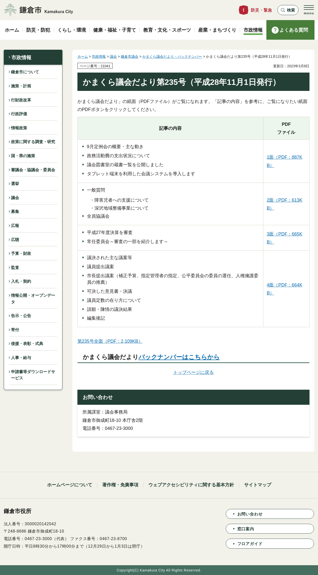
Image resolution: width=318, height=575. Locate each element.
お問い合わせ (250, 514)
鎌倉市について (25, 72)
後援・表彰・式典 (27, 343)
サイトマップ (257, 484)
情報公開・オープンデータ (33, 298)
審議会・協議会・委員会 (33, 170)
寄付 (15, 330)
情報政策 (19, 128)
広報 (15, 225)
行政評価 (19, 114)
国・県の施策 (23, 156)
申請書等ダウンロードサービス (33, 375)
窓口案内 (245, 529)
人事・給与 (21, 358)
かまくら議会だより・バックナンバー (172, 56)
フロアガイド (250, 544)
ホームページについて (69, 484)
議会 (15, 198)
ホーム (82, 56)
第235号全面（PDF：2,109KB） (110, 341)
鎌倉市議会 (129, 56)
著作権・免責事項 (120, 484)
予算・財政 (21, 253)
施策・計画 (21, 86)
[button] (287, 10)
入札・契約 (21, 281)
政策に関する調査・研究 (33, 142)
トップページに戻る (193, 372)
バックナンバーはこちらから (179, 357)
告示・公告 (21, 316)
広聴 (15, 240)
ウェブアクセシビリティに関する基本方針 (191, 484)
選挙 (15, 184)
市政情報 (21, 57)
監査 (15, 267)
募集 (15, 211)
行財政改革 (21, 100)
